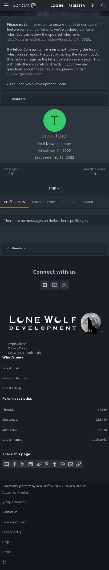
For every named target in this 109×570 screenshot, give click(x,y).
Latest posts (11, 368)
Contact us (9, 512)
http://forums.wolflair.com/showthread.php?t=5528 (48, 39)
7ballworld (99, 439)
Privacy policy (12, 532)
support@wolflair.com (24, 74)
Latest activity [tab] (43, 201)
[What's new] (93, 5)
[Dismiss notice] (101, 24)
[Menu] (6, 5)
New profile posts (15, 378)
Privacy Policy (17, 348)
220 (11, 174)
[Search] (103, 5)
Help (5, 542)
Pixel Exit (24, 492)
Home (6, 552)
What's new (12, 357)
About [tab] (88, 201)
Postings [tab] (69, 201)
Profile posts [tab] (14, 201)
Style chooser (14, 502)
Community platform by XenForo (44, 486)
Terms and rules (14, 522)
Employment (17, 344)
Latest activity (12, 388)
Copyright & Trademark (24, 352)
